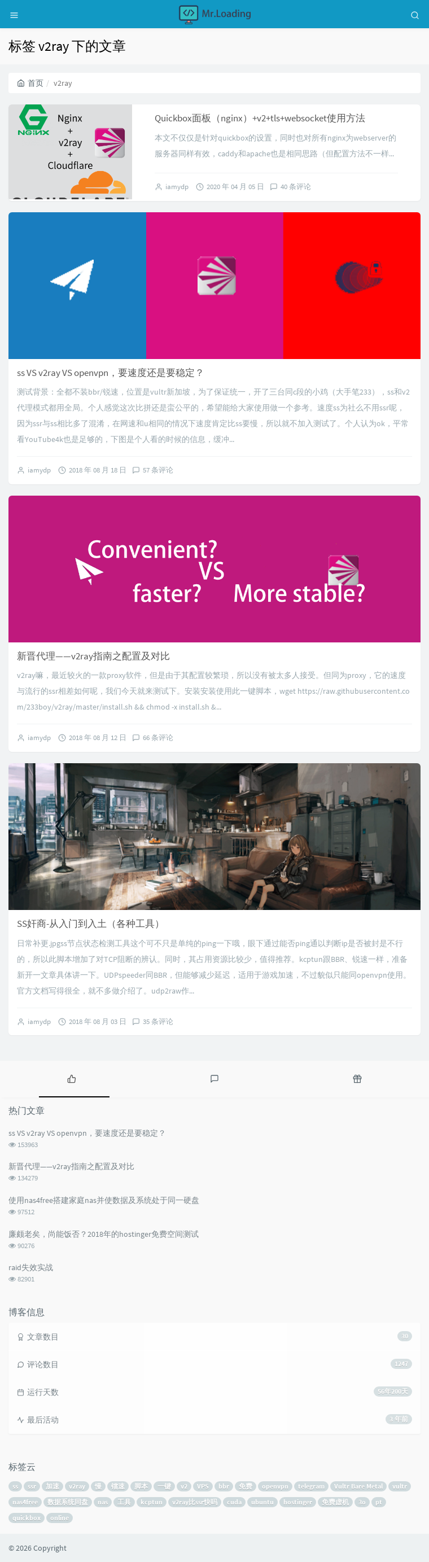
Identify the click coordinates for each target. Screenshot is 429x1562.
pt (378, 1502)
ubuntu (262, 1502)
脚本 (141, 1486)
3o (362, 1502)
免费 (245, 1486)
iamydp (177, 186)
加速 (52, 1486)
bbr (223, 1486)
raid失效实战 (30, 1267)
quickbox (26, 1517)
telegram (311, 1486)
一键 (164, 1486)
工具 (124, 1502)
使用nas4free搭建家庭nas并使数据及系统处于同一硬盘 (103, 1200)
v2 (184, 1486)
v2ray (77, 1486)
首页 (30, 83)
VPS (203, 1486)
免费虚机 (335, 1502)
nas (103, 1502)
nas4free (25, 1502)
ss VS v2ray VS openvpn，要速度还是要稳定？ (110, 372)
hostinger (297, 1502)
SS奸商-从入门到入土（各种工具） (90, 923)
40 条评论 (296, 186)
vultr (399, 1486)
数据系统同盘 (67, 1502)
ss (15, 1486)
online (59, 1517)
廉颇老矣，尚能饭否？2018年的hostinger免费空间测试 (103, 1234)
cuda (234, 1502)
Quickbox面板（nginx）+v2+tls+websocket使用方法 (260, 118)
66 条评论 (158, 737)
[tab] (71, 1078)
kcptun (152, 1502)
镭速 (118, 1486)
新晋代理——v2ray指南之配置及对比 (93, 656)
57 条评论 (158, 470)
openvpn (275, 1486)
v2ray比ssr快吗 (194, 1502)
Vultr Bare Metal (358, 1486)
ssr (32, 1486)
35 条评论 (158, 1021)
